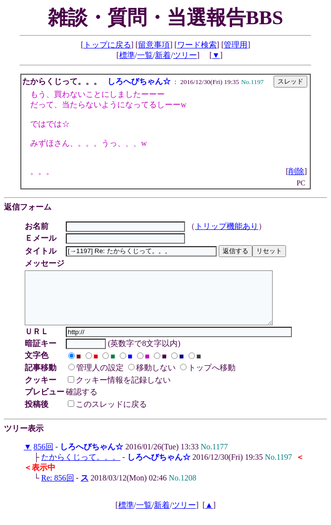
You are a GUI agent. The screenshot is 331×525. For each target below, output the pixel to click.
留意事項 (154, 45)
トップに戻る (107, 45)
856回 (43, 457)
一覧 (145, 55)
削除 (296, 171)
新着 (163, 55)
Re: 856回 (57, 488)
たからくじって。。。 (80, 467)
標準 (127, 55)
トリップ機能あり (228, 226)
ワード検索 (197, 45)
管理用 (235, 45)
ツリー (185, 55)
